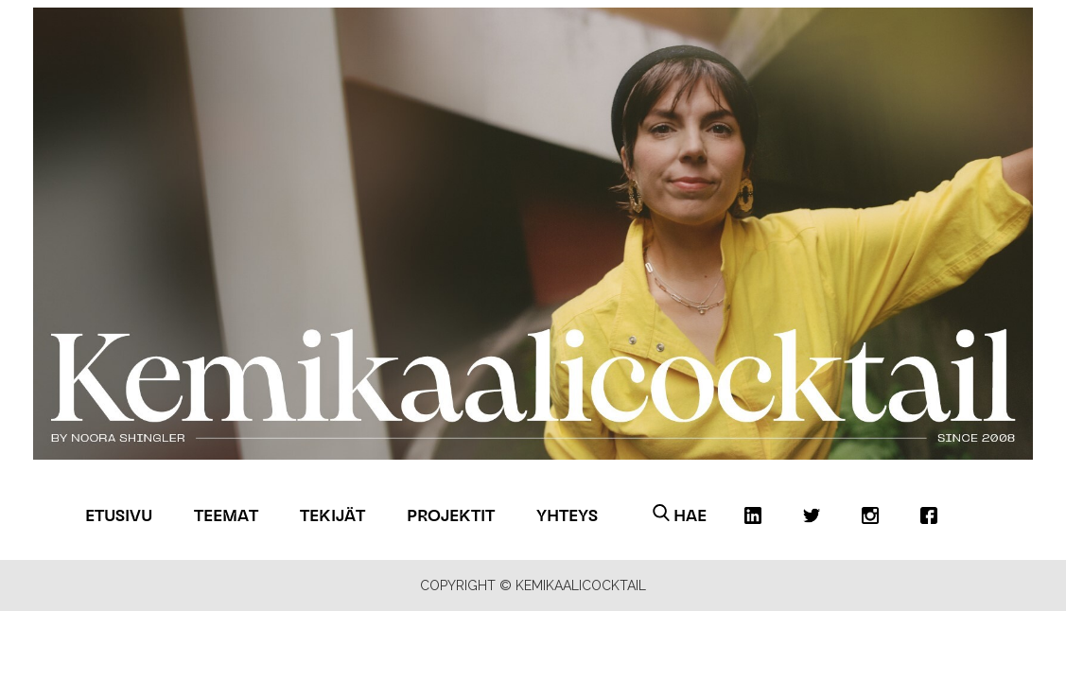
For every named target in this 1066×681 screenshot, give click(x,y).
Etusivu (118, 515)
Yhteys (567, 515)
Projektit (451, 515)
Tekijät (332, 515)
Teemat (226, 515)
